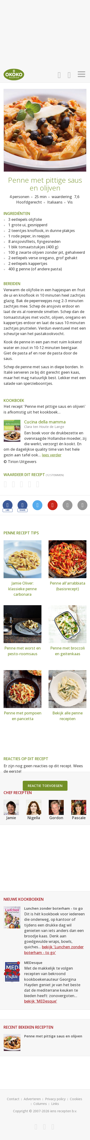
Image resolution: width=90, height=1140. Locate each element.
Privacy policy (55, 1099)
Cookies (76, 1099)
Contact (13, 1099)
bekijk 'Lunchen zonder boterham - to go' (54, 949)
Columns (40, 1103)
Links (55, 1103)
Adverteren (32, 1099)
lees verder (51, 455)
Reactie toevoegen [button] (45, 785)
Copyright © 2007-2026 (31, 1111)
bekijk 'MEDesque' (40, 1001)
